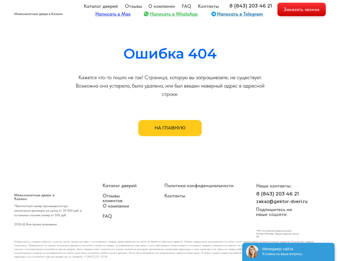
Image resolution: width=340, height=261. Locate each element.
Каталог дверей (101, 6)
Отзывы (133, 6)
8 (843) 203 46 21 (250, 6)
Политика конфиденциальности (199, 185)
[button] (301, 9)
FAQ (186, 6)
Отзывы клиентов (112, 198)
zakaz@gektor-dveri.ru (282, 201)
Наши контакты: (273, 186)
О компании (161, 6)
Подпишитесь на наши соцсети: (274, 211)
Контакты (208, 6)
